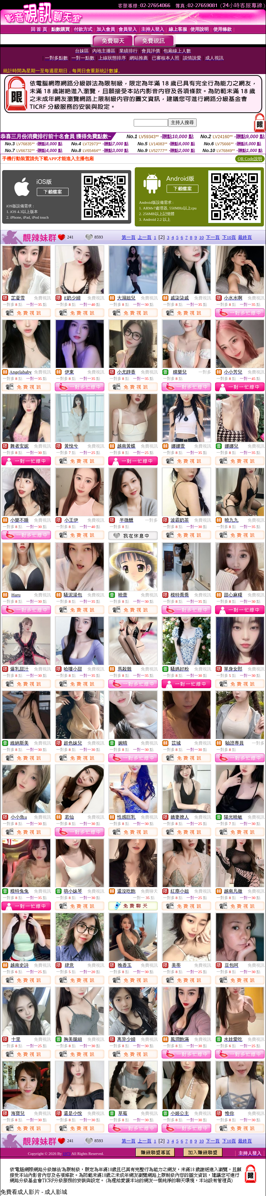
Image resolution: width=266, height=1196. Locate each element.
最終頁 (245, 237)
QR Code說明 (250, 158)
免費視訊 (42, 298)
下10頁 (229, 237)
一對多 (204, 372)
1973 (67, 1153)
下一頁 (213, 237)
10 (201, 237)
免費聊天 (149, 891)
